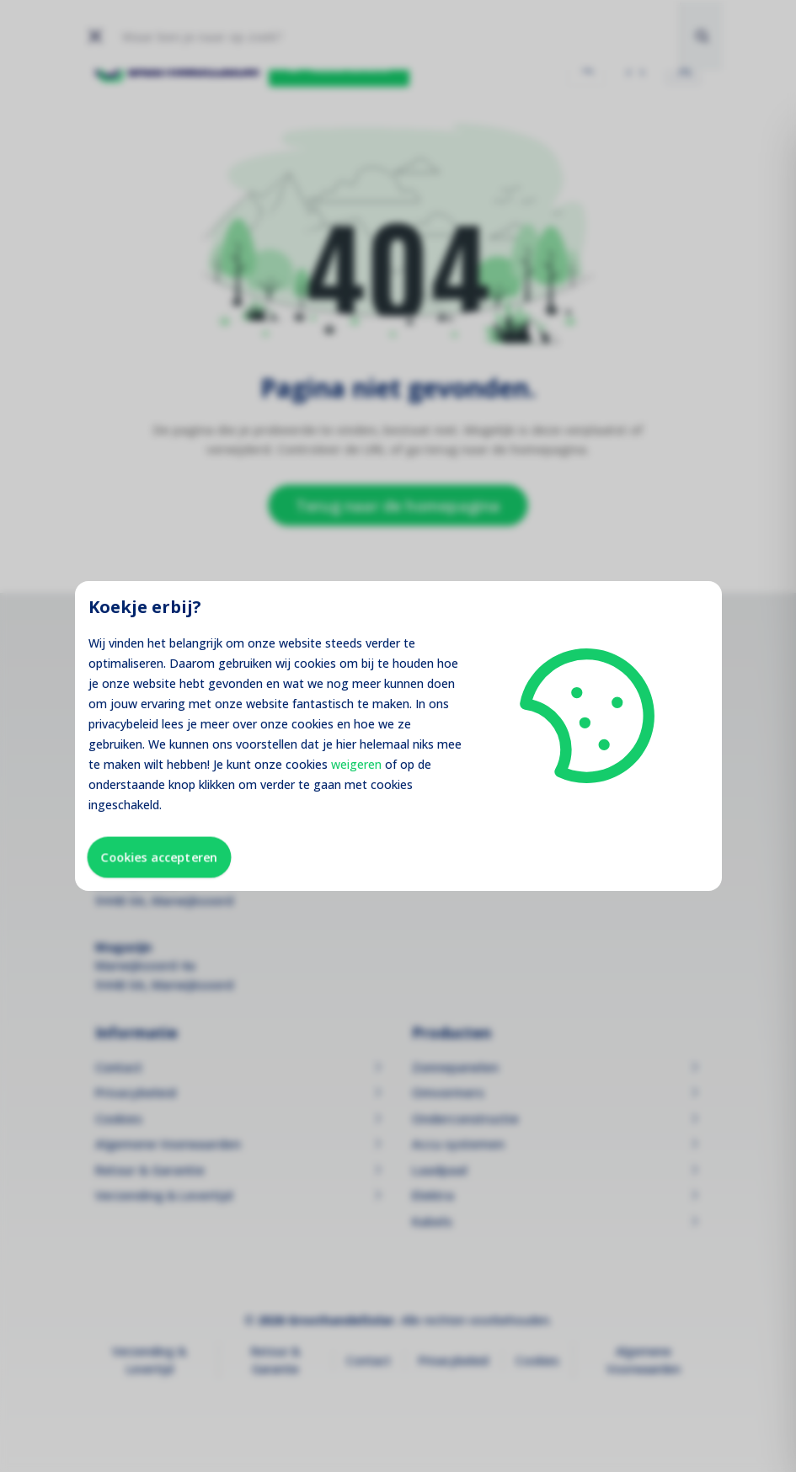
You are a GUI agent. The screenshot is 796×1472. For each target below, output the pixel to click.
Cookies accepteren (159, 857)
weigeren (356, 764)
